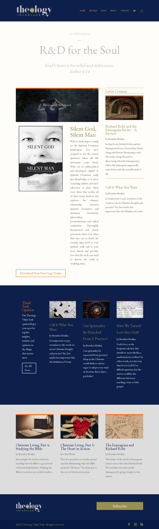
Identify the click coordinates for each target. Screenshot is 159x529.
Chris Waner (69, 454)
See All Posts (28, 368)
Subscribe (120, 506)
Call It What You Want (121, 187)
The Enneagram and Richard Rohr (119, 447)
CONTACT (125, 11)
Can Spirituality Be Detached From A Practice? (95, 332)
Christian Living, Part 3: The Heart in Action (77, 447)
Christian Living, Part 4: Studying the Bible (33, 447)
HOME (82, 11)
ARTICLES (93, 11)
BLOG (103, 11)
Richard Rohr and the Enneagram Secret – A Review (121, 130)
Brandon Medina (116, 139)
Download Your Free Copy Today (40, 273)
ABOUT (113, 11)
